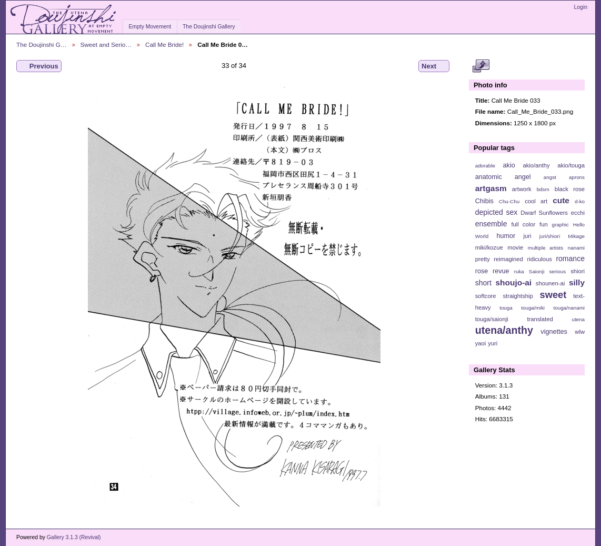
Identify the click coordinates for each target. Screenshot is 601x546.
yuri (492, 343)
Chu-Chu (509, 201)
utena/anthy (504, 330)
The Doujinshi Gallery (209, 26)
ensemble (491, 224)
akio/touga (571, 165)
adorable (485, 165)
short (483, 283)
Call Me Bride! (164, 44)
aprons (577, 177)
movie (515, 247)
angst (550, 177)
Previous (38, 66)
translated (540, 319)
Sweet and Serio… (106, 44)
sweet (553, 294)
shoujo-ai (514, 282)
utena (578, 319)
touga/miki (533, 308)
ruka (519, 271)
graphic (560, 224)
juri (528, 236)
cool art (536, 201)
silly (577, 282)
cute (561, 200)
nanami (576, 248)
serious (557, 271)
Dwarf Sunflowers (544, 213)
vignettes (553, 331)
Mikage (576, 236)
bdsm (543, 189)
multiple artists (545, 248)
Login (580, 7)
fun (543, 224)
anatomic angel (503, 177)
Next (434, 66)
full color (523, 224)
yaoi (480, 343)
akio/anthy (536, 165)
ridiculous (539, 259)
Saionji (536, 271)
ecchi (578, 213)
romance (570, 258)
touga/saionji (491, 319)
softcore (485, 296)
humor (505, 236)
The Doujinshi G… (41, 44)
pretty (482, 259)
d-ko (580, 201)
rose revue (492, 271)
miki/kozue (489, 247)
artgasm (491, 188)
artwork (522, 189)
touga (506, 308)
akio (509, 165)
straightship (518, 296)
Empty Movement (149, 26)
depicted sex (496, 212)
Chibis (484, 201)
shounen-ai (550, 283)
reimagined (508, 259)
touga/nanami (569, 308)
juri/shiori (549, 236)
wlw (580, 332)
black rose (570, 189)
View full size (480, 66)
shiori (577, 271)
